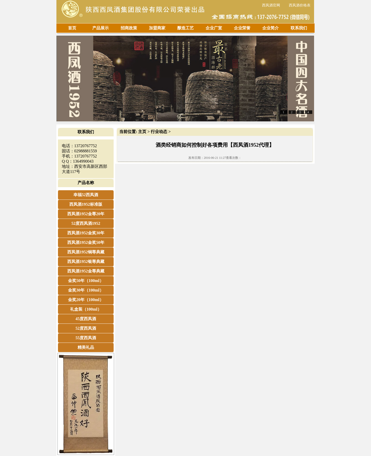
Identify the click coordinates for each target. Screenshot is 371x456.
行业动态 (159, 131)
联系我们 (299, 28)
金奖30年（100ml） (86, 290)
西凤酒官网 (271, 5)
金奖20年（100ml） (86, 299)
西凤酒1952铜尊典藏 (85, 252)
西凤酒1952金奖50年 (85, 242)
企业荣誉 (242, 28)
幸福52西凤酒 (85, 195)
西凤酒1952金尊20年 (85, 214)
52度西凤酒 (85, 328)
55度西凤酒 (85, 338)
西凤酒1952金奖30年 (85, 233)
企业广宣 (214, 28)
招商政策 (129, 28)
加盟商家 (157, 28)
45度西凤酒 (85, 319)
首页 (72, 28)
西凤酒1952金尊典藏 (85, 271)
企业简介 (270, 28)
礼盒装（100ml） (86, 309)
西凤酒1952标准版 (85, 204)
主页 (142, 131)
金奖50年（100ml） (86, 280)
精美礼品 (86, 347)
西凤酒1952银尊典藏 (85, 261)
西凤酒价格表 (299, 5)
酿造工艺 (185, 28)
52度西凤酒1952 (85, 223)
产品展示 (100, 28)
